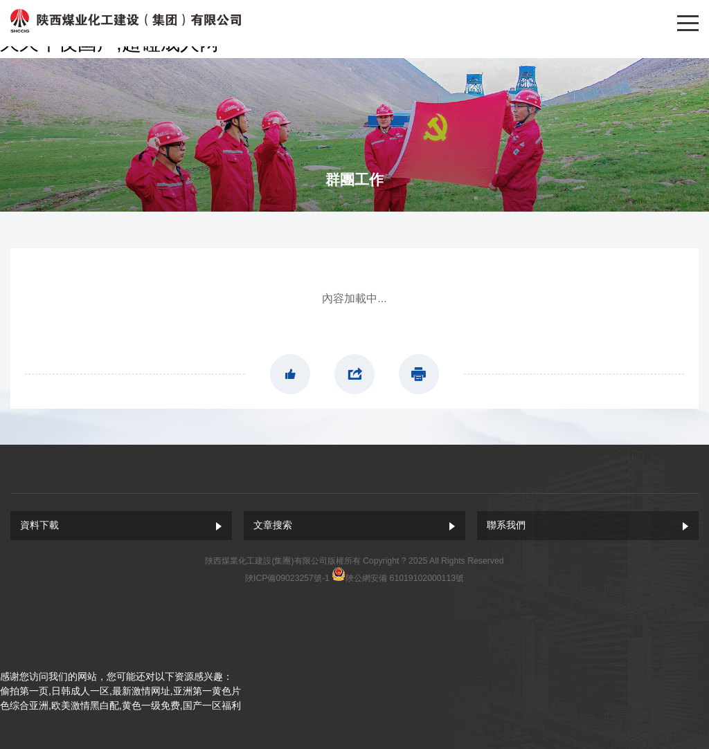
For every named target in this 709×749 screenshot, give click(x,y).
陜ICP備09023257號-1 (287, 578)
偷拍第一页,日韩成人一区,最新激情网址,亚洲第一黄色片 (120, 690)
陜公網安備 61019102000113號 (404, 578)
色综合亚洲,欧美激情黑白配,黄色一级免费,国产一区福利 (120, 705)
